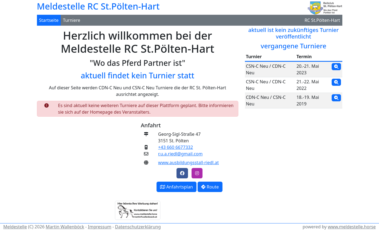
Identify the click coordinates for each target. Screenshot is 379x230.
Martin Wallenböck (65, 227)
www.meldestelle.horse (352, 227)
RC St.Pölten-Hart (322, 20)
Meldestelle (15, 227)
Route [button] (210, 187)
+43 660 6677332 (175, 147)
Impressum (99, 227)
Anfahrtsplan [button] (176, 187)
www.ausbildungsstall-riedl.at (188, 163)
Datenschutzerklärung (138, 227)
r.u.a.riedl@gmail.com (180, 154)
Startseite (49, 20)
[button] (182, 173)
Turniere (71, 20)
